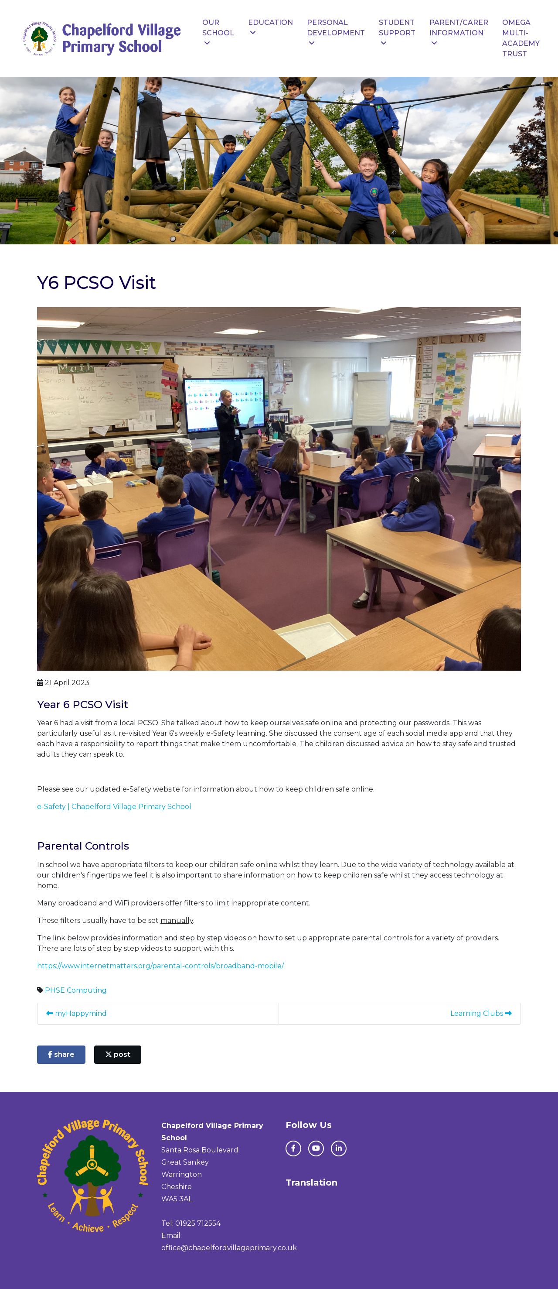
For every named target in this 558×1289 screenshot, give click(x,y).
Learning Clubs (481, 1013)
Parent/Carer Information (458, 32)
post (117, 1054)
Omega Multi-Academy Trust (521, 38)
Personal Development (336, 32)
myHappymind (76, 1013)
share (61, 1054)
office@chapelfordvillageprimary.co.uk (229, 1248)
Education (270, 27)
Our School (218, 32)
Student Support (397, 32)
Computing (87, 990)
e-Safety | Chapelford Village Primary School (114, 806)
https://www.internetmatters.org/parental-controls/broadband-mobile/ (160, 966)
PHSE (55, 990)
